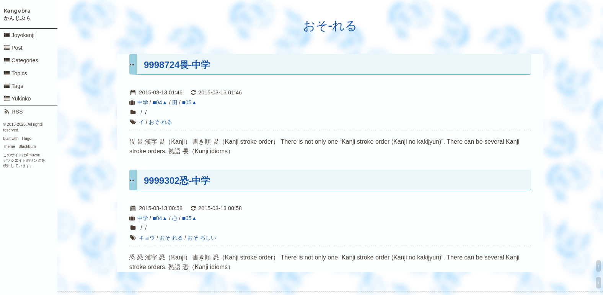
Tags (13, 86)
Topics (15, 73)
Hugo (26, 138)
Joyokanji (18, 35)
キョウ (147, 238)
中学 (142, 102)
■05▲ (189, 102)
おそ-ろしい (201, 238)
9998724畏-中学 (177, 65)
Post (13, 48)
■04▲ (160, 102)
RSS (13, 112)
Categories (20, 60)
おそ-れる (330, 25)
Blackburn (27, 146)
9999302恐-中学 (177, 180)
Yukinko (17, 99)
